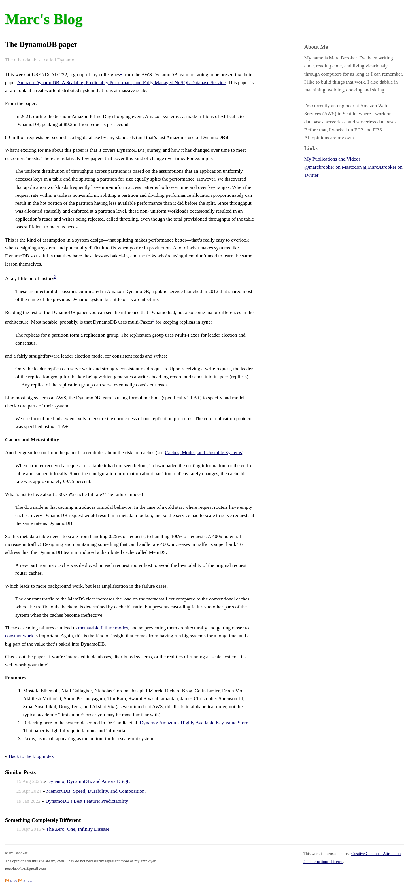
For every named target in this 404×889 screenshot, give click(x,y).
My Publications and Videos (332, 159)
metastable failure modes (103, 628)
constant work (19, 635)
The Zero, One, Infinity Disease (77, 829)
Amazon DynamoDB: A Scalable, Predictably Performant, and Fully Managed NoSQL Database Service (121, 82)
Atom (25, 881)
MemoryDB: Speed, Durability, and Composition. (96, 791)
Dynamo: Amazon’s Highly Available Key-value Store (194, 722)
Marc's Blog (43, 19)
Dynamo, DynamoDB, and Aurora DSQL (88, 781)
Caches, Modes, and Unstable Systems (203, 452)
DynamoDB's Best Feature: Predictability (86, 801)
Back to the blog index (31, 756)
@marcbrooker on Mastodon (333, 167)
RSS (11, 881)
